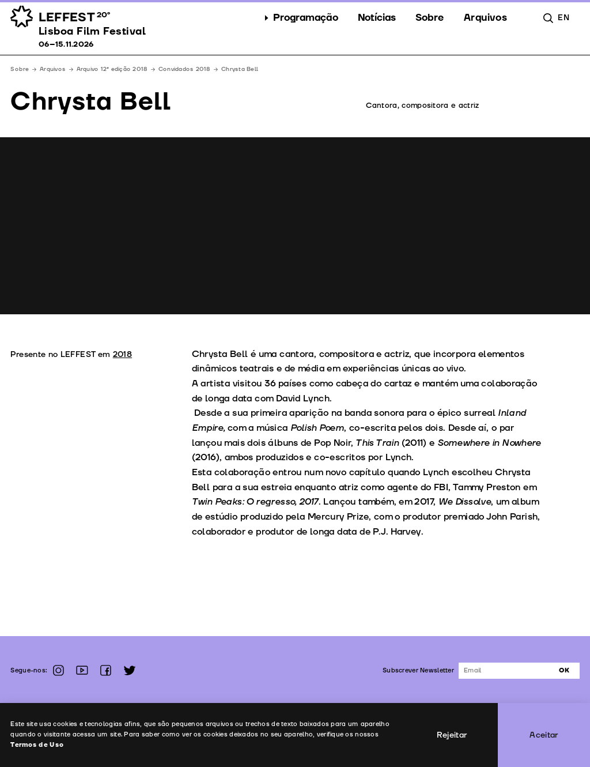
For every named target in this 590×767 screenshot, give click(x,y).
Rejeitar (452, 735)
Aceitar (544, 735)
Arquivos (53, 69)
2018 (122, 354)
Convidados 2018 (184, 69)
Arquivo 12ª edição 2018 (112, 69)
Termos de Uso (37, 744)
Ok (564, 670)
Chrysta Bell (239, 69)
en (563, 17)
